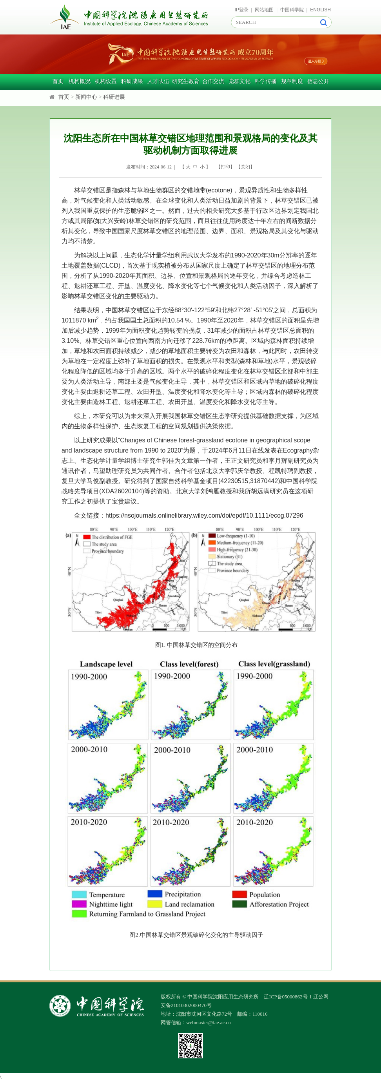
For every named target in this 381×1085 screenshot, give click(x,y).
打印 (225, 167)
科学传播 (266, 81)
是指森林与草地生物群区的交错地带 (155, 190)
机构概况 (80, 81)
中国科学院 (292, 10)
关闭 (245, 167)
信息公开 (318, 81)
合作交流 (213, 81)
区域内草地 (265, 381)
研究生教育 (186, 81)
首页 (58, 81)
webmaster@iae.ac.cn (208, 1022)
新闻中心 (86, 97)
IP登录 (242, 10)
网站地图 (264, 10)
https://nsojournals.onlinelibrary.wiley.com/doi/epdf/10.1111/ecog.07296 (204, 515)
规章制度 (292, 81)
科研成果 (132, 81)
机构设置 (106, 81)
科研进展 (114, 97)
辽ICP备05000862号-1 (288, 997)
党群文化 (239, 81)
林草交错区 (133, 310)
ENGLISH (320, 10)
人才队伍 (158, 81)
